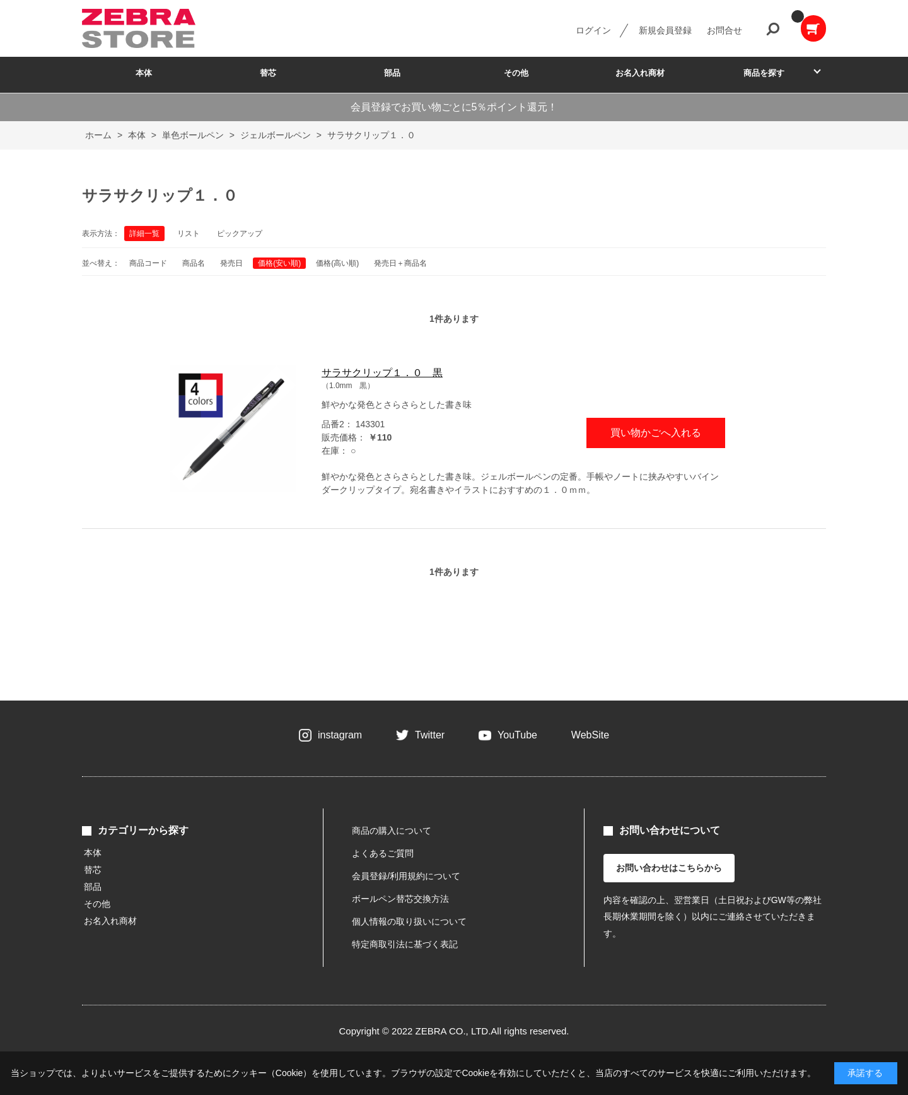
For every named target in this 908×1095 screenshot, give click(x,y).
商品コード (148, 263)
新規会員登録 (665, 30)
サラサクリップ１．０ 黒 (382, 372)
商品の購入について (391, 831)
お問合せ (724, 30)
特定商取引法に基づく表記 (405, 944)
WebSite (590, 735)
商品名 (193, 263)
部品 (392, 73)
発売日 (231, 263)
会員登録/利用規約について (406, 876)
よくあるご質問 (383, 853)
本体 (144, 73)
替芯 (268, 73)
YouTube (517, 735)
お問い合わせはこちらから (669, 868)
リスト (188, 233)
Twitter (430, 735)
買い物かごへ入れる (655, 432)
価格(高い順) (337, 263)
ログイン (593, 30)
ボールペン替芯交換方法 (400, 899)
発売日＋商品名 (400, 263)
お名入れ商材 (640, 73)
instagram (340, 735)
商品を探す (763, 73)
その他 (516, 73)
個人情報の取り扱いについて (409, 921)
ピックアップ (239, 233)
